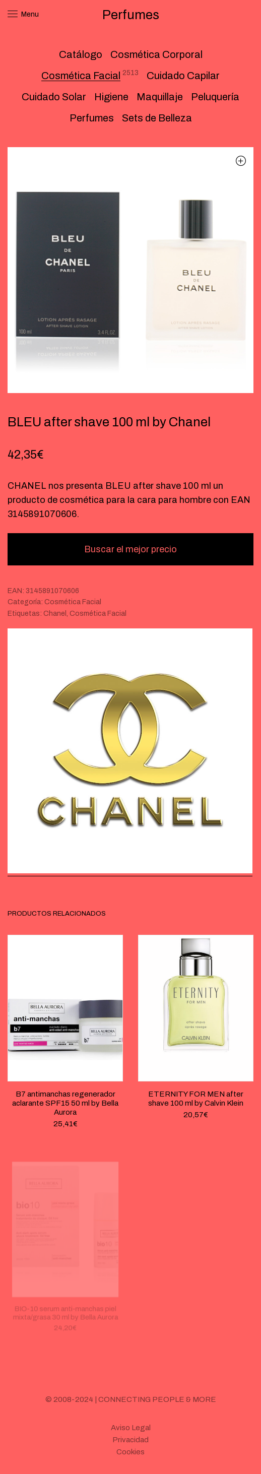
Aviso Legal (131, 1428)
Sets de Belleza (157, 117)
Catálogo (80, 54)
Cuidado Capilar (183, 75)
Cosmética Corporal (156, 54)
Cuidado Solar (54, 96)
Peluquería (215, 96)
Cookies (130, 1452)
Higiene (111, 96)
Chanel (55, 613)
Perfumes (92, 117)
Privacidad (130, 1440)
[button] (240, 160)
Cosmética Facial (80, 75)
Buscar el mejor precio (130, 549)
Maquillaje (160, 96)
